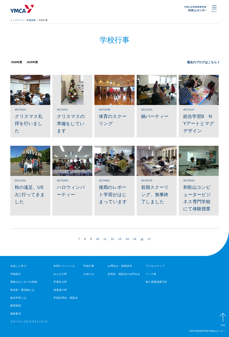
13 (119, 238)
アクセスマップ (155, 265)
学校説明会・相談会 (65, 297)
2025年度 (32, 62)
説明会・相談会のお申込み (124, 273)
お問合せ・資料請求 (120, 265)
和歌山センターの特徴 (23, 281)
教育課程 (15, 305)
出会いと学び (18, 265)
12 (112, 238)
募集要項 (15, 313)
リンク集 (151, 273)
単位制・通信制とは (22, 289)
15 (134, 238)
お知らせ (88, 273)
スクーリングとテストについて (29, 321)
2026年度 (16, 62)
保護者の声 (60, 289)
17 (149, 238)
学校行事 (88, 265)
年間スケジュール (64, 265)
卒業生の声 (60, 281)
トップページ (17, 20)
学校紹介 (15, 273)
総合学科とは (18, 297)
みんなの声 (60, 273)
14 (127, 238)
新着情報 (31, 20)
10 (97, 238)
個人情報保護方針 (156, 281)
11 (105, 238)
